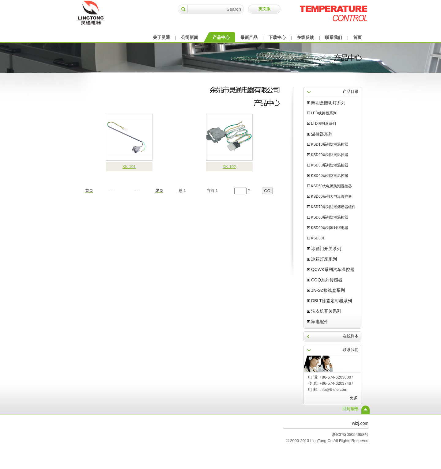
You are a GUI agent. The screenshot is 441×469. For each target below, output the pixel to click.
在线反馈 (305, 37)
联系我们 (333, 37)
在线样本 (351, 336)
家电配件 (317, 321)
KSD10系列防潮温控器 (327, 144)
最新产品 (249, 37)
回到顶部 (350, 408)
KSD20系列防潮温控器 (327, 155)
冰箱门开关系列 (324, 248)
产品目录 (351, 91)
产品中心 (221, 37)
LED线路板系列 (322, 113)
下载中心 (277, 37)
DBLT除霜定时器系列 (329, 300)
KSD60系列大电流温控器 (329, 196)
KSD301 (316, 238)
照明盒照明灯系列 (326, 102)
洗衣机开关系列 (324, 311)
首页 (357, 37)
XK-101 (129, 166)
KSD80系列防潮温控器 (327, 217)
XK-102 (229, 166)
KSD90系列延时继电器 (327, 228)
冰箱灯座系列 (322, 259)
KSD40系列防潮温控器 (327, 175)
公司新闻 (189, 37)
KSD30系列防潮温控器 (327, 165)
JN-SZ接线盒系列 (326, 290)
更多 (354, 397)
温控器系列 (320, 134)
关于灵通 (161, 37)
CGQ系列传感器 (324, 279)
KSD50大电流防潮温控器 (329, 186)
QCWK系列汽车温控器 (330, 269)
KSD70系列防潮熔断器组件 (331, 207)
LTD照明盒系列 (321, 123)
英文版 (264, 8)
